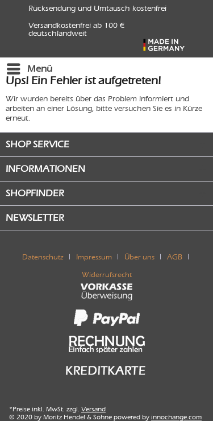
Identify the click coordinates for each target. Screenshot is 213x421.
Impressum (94, 257)
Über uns (139, 257)
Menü (29, 67)
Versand (93, 409)
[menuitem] (29, 68)
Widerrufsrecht (107, 274)
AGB (174, 257)
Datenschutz (43, 257)
